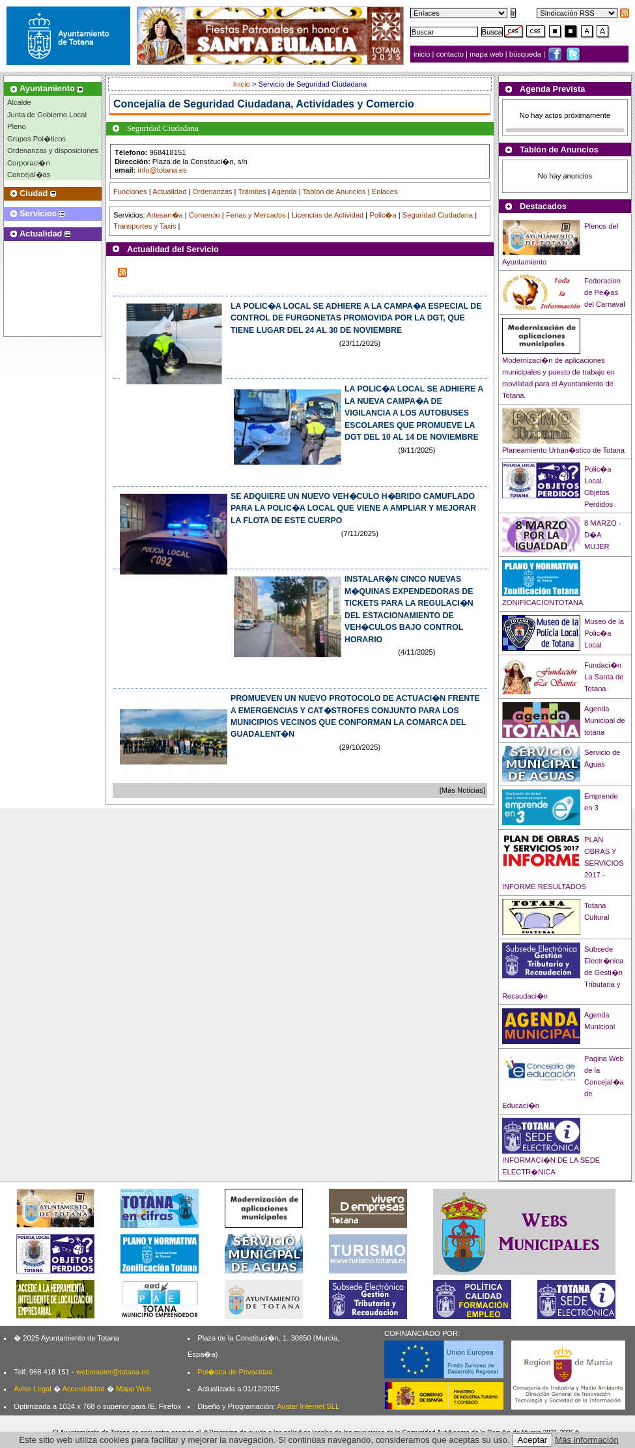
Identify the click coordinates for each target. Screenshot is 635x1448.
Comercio (204, 215)
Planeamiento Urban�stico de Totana (563, 450)
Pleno (16, 126)
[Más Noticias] (462, 790)
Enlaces (385, 191)
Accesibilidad (83, 1389)
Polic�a (382, 215)
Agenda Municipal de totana (604, 720)
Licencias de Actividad (327, 215)
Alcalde (19, 102)
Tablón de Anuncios (334, 191)
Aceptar (532, 1440)
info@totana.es (161, 170)
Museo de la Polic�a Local (604, 633)
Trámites (252, 191)
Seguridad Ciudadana (437, 215)
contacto (450, 54)
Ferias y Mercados (256, 215)
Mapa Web (133, 1389)
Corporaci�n (28, 163)
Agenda (284, 191)
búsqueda (526, 54)
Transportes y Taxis (144, 226)
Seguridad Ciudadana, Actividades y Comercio (299, 103)
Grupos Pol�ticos (36, 139)
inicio (423, 54)
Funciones (130, 191)
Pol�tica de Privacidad (234, 1372)
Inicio (242, 84)
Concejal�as (28, 174)
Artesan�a (165, 215)
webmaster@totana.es (112, 1372)
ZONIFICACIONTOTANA (543, 602)
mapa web (487, 54)
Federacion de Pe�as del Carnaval (604, 292)
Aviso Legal (32, 1389)
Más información (587, 1440)
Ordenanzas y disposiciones (52, 150)
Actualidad (169, 191)
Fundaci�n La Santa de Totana (603, 676)
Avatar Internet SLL (308, 1406)
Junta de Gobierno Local (47, 115)
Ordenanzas (213, 191)
